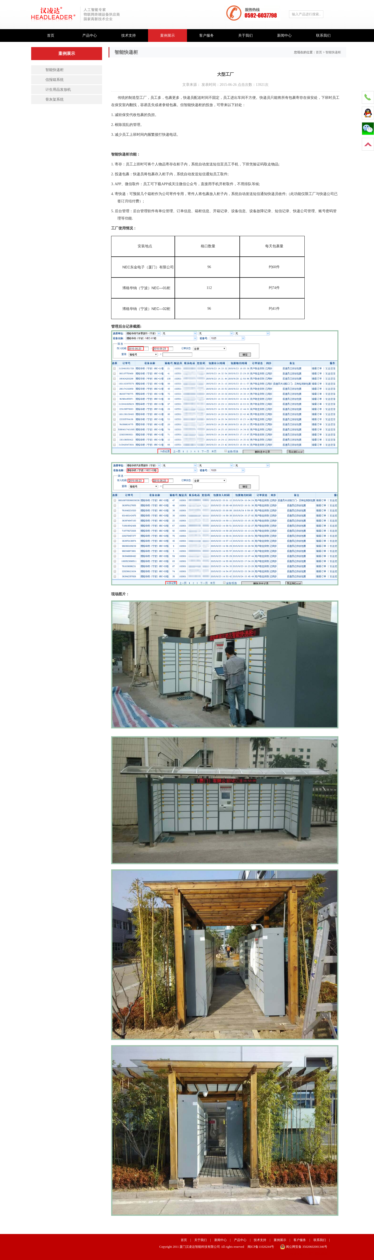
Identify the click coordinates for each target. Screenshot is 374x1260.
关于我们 (245, 35)
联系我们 (323, 35)
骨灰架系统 (54, 99)
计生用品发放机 (58, 90)
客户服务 (206, 35)
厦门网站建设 (318, 1254)
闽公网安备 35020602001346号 (303, 1246)
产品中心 (89, 35)
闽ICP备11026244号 (261, 1247)
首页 (50, 35)
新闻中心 (284, 35)
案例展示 (167, 35)
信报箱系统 (54, 80)
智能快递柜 (54, 70)
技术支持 (128, 35)
